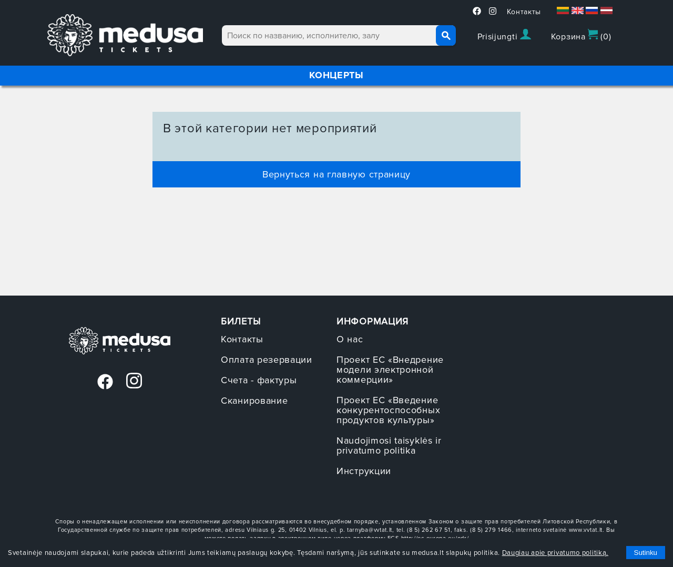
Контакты (524, 11)
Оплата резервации (266, 359)
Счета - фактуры (259, 380)
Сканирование (254, 400)
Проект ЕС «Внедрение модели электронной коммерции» (390, 369)
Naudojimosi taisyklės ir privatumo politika (389, 445)
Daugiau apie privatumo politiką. (555, 553)
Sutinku (645, 552)
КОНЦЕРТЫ (336, 75)
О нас (349, 339)
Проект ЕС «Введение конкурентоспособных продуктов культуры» (388, 410)
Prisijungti (504, 35)
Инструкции (363, 471)
